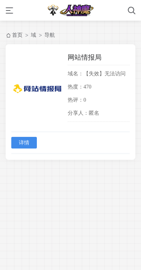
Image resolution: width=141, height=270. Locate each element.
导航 (49, 35)
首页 (17, 35)
